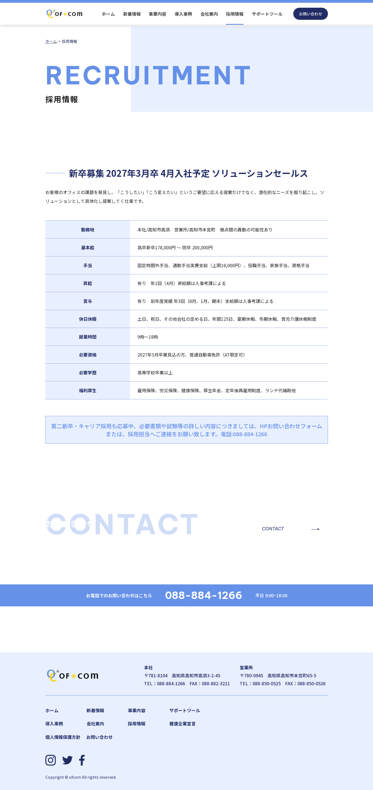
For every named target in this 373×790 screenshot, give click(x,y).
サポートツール (267, 13)
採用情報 (235, 13)
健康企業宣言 (182, 723)
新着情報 (132, 13)
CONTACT (273, 528)
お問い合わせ (310, 13)
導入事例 (183, 13)
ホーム (108, 13)
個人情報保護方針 (63, 737)
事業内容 (157, 13)
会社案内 (209, 13)
